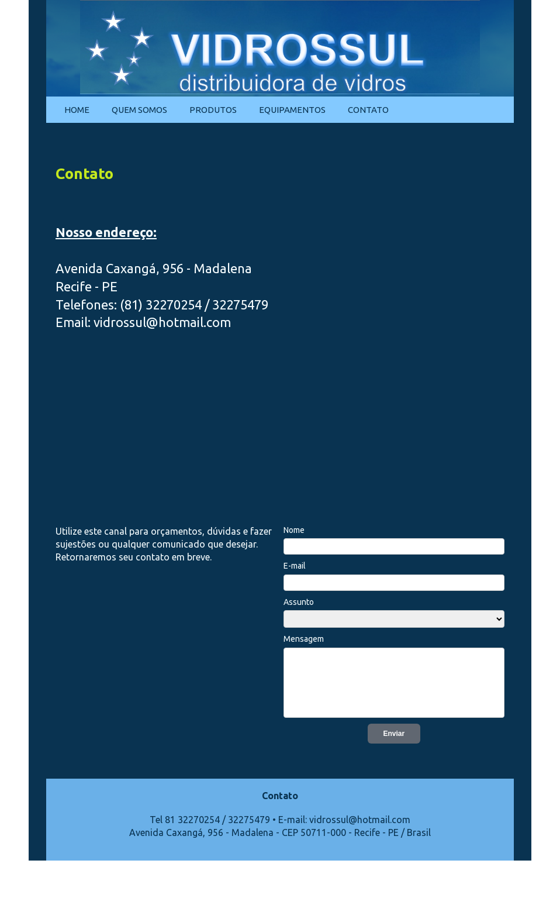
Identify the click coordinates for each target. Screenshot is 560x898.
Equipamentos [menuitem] (292, 110)
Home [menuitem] (76, 110)
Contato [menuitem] (368, 110)
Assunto (299, 602)
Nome (294, 530)
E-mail (295, 565)
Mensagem (304, 639)
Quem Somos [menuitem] (139, 110)
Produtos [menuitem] (213, 110)
